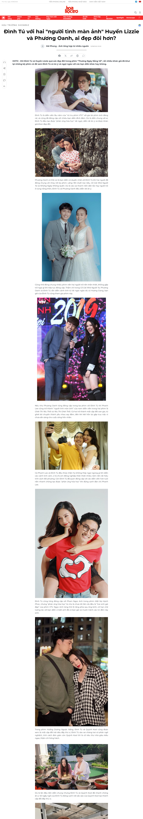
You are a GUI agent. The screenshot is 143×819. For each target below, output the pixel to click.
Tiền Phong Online (57, 2)
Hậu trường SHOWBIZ (67, 18)
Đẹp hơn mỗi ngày (51, 18)
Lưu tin (4, 74)
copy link (71, 56)
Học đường (37, 18)
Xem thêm (139, 17)
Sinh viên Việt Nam (97, 2)
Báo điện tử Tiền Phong (71, 9)
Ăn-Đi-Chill (85, 18)
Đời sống (10, 18)
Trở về (4, 86)
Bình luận (4, 80)
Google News (139, 25)
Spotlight (120, 18)
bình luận (83, 56)
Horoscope (130, 18)
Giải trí (29, 18)
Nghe (4, 62)
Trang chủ (3, 17)
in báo (77, 56)
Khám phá (19, 18)
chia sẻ (59, 56)
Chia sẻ (4, 68)
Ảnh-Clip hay (97, 18)
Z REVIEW (109, 18)
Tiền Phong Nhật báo (77, 2)
